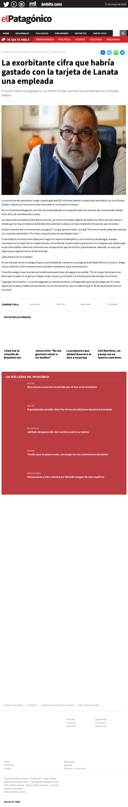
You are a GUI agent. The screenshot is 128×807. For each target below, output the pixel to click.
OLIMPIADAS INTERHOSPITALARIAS (57, 705)
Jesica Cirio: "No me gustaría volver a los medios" (48, 354)
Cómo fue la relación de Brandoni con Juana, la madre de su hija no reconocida (16, 359)
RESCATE (30, 383)
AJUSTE (80, 39)
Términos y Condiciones (75, 768)
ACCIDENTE (32, 705)
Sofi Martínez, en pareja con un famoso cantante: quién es (110, 356)
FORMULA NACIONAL (13, 705)
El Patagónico (8, 51)
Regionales (22, 33)
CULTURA (96, 39)
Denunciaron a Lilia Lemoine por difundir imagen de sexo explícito (65, 476)
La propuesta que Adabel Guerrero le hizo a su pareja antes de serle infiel (79, 356)
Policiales (42, 33)
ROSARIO (30, 451)
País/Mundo (61, 33)
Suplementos (101, 719)
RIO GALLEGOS (33, 428)
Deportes (81, 33)
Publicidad (100, 722)
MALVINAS (113, 39)
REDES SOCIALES (34, 473)
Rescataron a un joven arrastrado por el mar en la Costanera (62, 387)
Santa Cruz (99, 33)
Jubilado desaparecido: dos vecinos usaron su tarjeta (58, 431)
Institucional (100, 726)
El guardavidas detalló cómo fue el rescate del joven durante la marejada (69, 409)
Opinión (7, 768)
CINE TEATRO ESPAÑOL (89, 705)
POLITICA (64, 39)
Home (6, 33)
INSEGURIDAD (45, 39)
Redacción (71, 726)
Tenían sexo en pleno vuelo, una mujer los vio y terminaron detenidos (67, 454)
